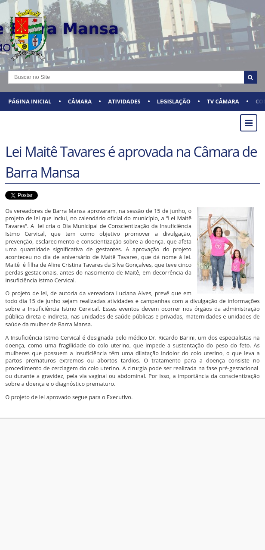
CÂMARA (80, 101)
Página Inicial (29, 101)
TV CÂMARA (223, 101)
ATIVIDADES (124, 101)
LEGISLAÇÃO (174, 101)
